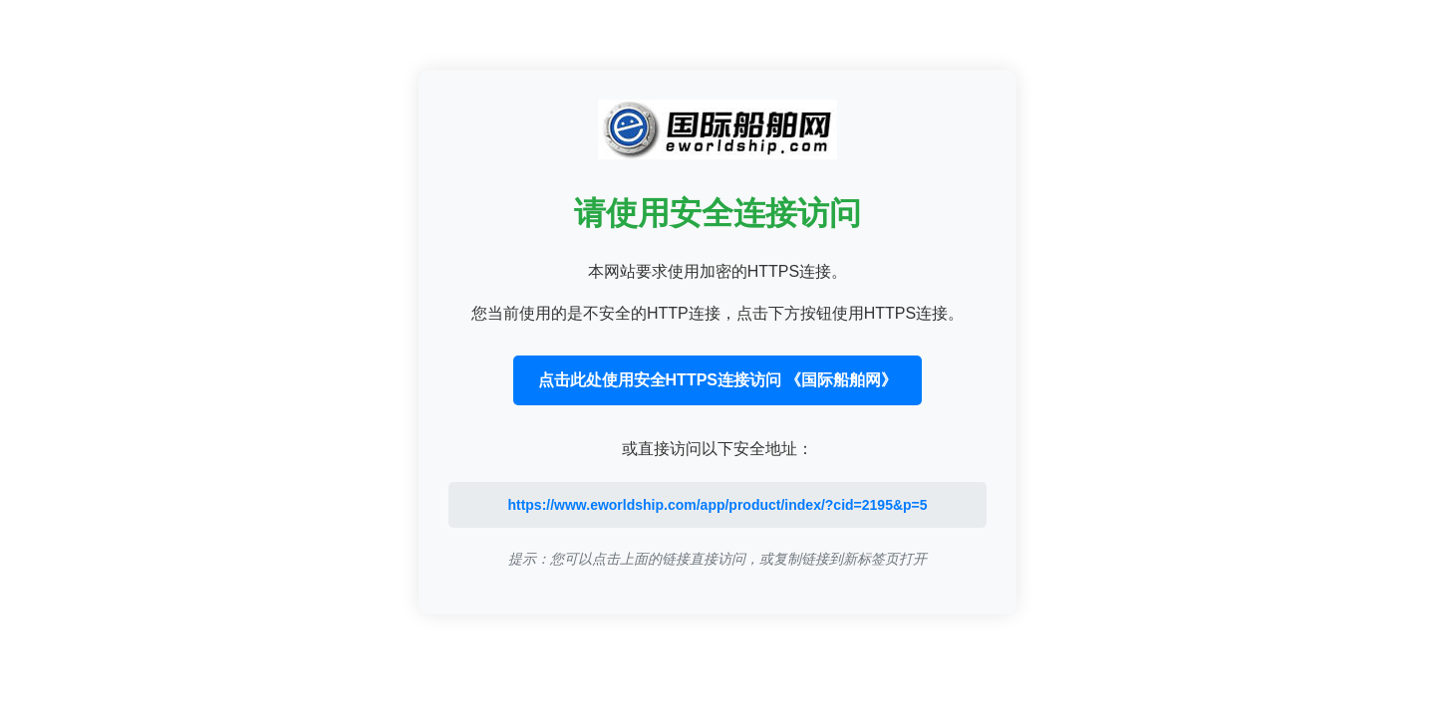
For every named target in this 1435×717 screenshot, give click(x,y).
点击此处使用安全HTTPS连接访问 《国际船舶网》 (718, 379)
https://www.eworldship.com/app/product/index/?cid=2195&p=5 (717, 505)
